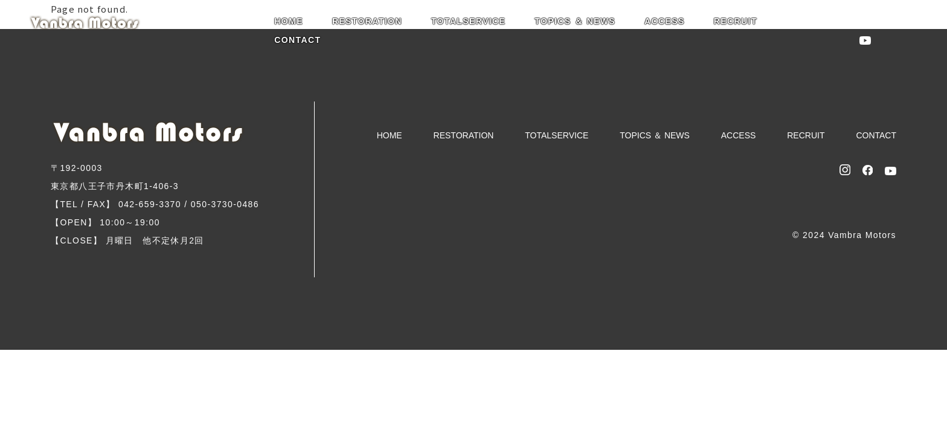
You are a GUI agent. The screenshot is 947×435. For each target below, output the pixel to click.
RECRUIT (735, 21)
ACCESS (664, 21)
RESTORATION (367, 21)
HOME (288, 21)
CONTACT (297, 40)
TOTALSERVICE (468, 21)
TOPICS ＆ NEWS (574, 21)
